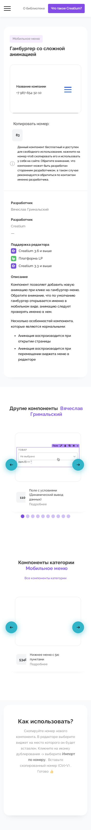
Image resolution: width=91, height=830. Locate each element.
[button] (23, 516)
